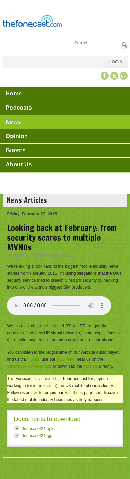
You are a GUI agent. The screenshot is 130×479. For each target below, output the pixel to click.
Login (115, 62)
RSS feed (65, 359)
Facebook (73, 392)
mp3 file (91, 366)
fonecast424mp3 (38, 428)
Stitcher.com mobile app (29, 366)
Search (124, 45)
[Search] (96, 42)
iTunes (33, 359)
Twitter (38, 392)
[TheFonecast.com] (32, 22)
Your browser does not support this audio (59, 305)
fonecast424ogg (37, 435)
